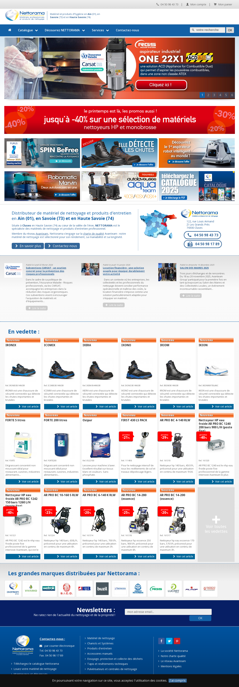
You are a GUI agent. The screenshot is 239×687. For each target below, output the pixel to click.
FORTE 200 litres (55, 420)
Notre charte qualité (172, 656)
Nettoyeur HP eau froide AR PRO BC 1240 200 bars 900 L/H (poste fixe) (215, 425)
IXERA (87, 345)
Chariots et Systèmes (99, 643)
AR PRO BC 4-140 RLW (175, 420)
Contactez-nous (127, 30)
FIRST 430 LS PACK (134, 420)
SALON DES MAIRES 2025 (194, 267)
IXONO (126, 345)
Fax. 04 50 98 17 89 (51, 655)
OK (200, 618)
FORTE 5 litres (15, 420)
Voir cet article (29, 406)
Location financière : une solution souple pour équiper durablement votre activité (124, 271)
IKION (203, 345)
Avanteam (42, 233)
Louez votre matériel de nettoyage (34, 669)
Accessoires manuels (99, 653)
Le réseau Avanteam (172, 661)
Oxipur (87, 420)
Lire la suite (37, 308)
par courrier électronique (56, 646)
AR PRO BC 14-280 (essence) (133, 496)
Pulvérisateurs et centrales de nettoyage (111, 669)
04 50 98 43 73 (167, 4)
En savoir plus (28, 246)
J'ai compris (178, 681)
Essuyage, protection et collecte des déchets (114, 659)
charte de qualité (93, 233)
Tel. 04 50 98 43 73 (50, 650)
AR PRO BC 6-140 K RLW (99, 495)
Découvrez (65, 30)
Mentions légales (170, 666)
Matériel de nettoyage (100, 638)
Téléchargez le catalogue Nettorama (35, 663)
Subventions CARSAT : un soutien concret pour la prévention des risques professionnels (46, 271)
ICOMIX (49, 345)
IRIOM (164, 345)
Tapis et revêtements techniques (106, 664)
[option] (40, 288)
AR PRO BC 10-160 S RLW (61, 495)
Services (101, 30)
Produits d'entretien (98, 648)
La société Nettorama (173, 651)
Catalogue (28, 30)
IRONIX (10, 345)
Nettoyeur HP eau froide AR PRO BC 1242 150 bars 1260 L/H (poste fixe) (21, 500)
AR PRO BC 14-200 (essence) (172, 496)
